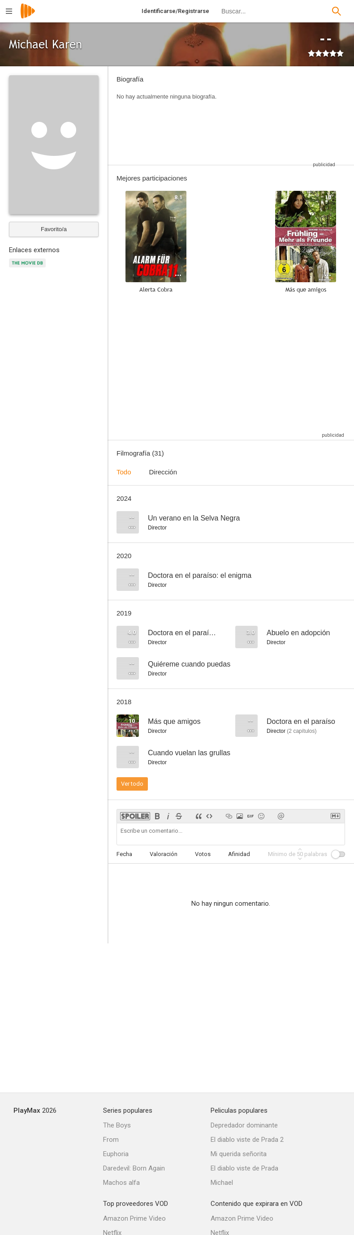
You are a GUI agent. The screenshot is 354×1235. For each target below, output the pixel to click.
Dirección (163, 472)
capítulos (302, 731)
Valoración (163, 854)
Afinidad (239, 854)
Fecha (124, 854)
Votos (203, 854)
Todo (124, 472)
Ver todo (132, 783)
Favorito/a (54, 229)
